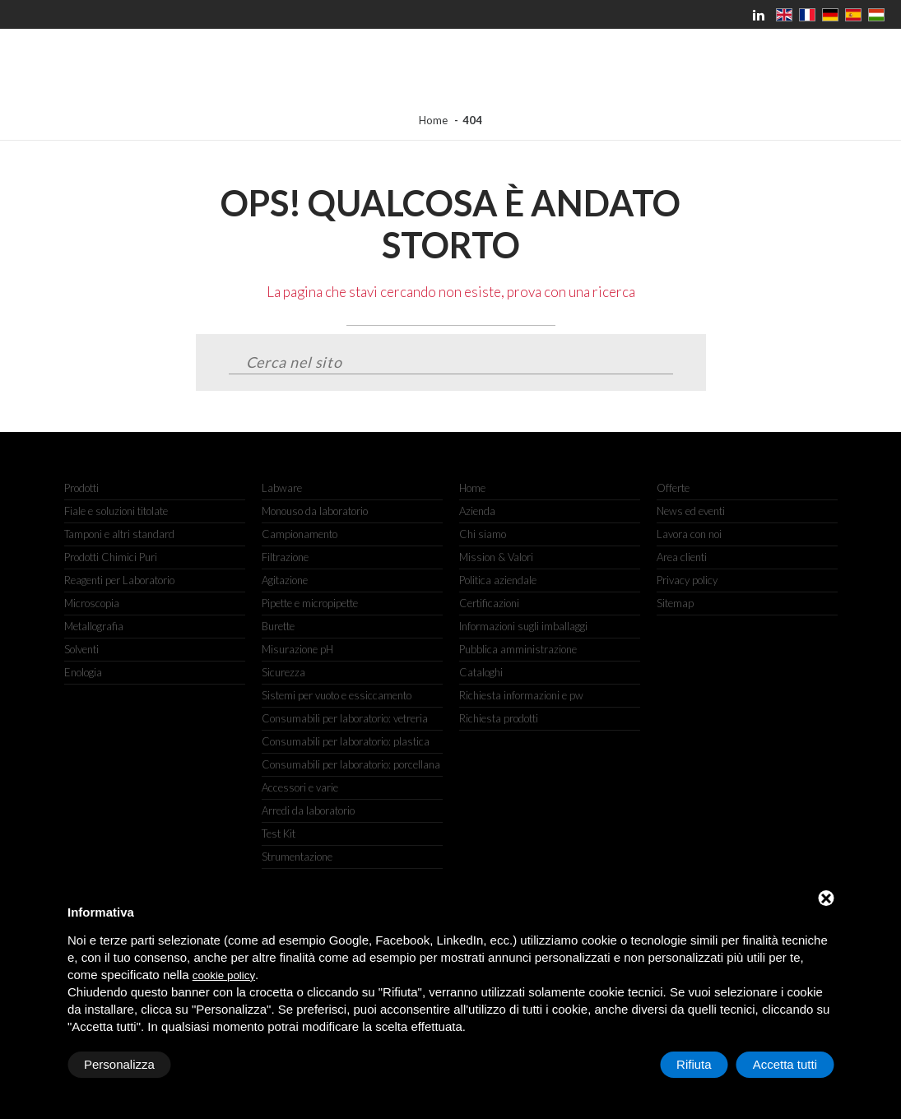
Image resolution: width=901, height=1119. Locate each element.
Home (433, 120)
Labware (282, 487)
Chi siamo (482, 534)
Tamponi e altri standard (119, 534)
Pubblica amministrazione (518, 649)
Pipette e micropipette (310, 603)
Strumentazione (297, 856)
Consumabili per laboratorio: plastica (346, 741)
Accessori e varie (300, 787)
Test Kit (278, 833)
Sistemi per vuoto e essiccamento (336, 695)
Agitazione (285, 580)
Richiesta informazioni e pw (521, 695)
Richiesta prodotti (498, 718)
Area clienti (682, 557)
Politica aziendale (497, 580)
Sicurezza (283, 672)
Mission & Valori (496, 557)
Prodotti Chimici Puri (110, 557)
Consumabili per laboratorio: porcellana (351, 764)
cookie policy (224, 975)
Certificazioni (489, 603)
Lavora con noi (689, 534)
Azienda (477, 511)
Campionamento (299, 534)
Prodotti (81, 487)
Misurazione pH (297, 649)
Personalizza (119, 1064)
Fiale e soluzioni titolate (116, 511)
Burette (278, 626)
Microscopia (91, 603)
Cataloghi (481, 672)
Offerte (673, 487)
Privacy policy (687, 580)
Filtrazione (285, 557)
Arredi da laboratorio (308, 810)
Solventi (81, 649)
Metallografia (93, 626)
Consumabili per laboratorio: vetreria (345, 718)
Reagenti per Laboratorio (119, 580)
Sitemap (675, 603)
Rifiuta (694, 1064)
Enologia (83, 672)
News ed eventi (691, 511)
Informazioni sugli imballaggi (523, 626)
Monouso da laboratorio (315, 511)
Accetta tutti (785, 1064)
